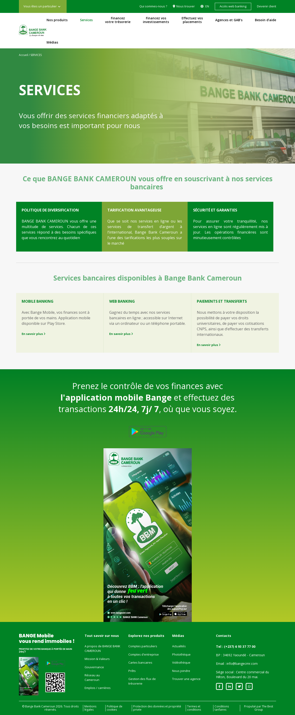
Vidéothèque (181, 662)
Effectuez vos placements (192, 20)
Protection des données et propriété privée (157, 708)
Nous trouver (185, 6)
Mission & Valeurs (97, 659)
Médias (52, 42)
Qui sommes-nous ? (153, 6)
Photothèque (181, 654)
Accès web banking (233, 6)
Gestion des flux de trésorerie (142, 681)
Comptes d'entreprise (143, 654)
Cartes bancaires (140, 662)
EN (207, 6)
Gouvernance (94, 667)
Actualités (179, 646)
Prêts (132, 671)
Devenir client (266, 6)
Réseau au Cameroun (92, 677)
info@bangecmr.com (242, 663)
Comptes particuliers (142, 646)
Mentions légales (90, 708)
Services (86, 20)
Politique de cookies (114, 708)
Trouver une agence (186, 679)
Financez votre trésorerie (117, 20)
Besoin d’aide (265, 20)
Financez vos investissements (156, 20)
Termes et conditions (194, 708)
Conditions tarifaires (222, 708)
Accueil (23, 55)
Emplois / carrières (98, 688)
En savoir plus (33, 334)
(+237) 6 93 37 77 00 (239, 646)
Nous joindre (181, 671)
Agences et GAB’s (228, 20)
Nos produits (57, 20)
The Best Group (263, 708)
